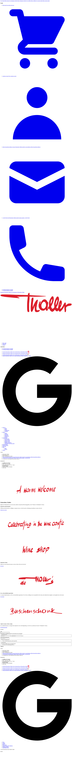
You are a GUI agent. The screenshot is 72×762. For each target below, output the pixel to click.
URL (1, 631)
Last (22, 635)
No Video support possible (10, 473)
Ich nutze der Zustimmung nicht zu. (8, 644)
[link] (4, 0)
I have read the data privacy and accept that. (9, 640)
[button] (2, 346)
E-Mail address (4, 637)
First (11, 635)
